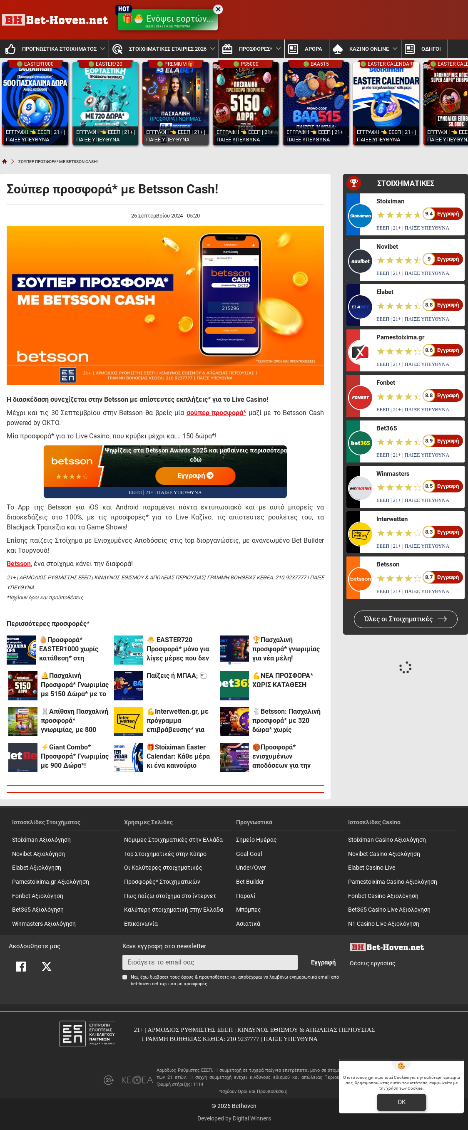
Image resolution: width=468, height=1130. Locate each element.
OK (402, 1102)
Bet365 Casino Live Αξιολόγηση (389, 909)
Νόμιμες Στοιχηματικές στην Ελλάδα (173, 839)
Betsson (387, 564)
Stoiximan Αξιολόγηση (41, 839)
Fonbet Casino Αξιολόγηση (383, 896)
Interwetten (392, 519)
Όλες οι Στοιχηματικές (405, 619)
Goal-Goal (249, 854)
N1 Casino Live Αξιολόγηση (383, 923)
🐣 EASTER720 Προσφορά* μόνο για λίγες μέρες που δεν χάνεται (178, 649)
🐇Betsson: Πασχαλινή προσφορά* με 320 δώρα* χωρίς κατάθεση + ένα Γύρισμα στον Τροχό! (286, 720)
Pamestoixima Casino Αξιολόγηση (392, 881)
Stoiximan (390, 201)
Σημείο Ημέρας (256, 839)
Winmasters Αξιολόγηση (44, 923)
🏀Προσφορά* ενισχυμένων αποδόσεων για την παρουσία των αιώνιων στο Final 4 (282, 756)
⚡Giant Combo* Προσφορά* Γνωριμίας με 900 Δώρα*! (75, 756)
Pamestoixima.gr (400, 337)
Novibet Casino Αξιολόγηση (384, 854)
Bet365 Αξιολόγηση (38, 909)
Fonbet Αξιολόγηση (37, 896)
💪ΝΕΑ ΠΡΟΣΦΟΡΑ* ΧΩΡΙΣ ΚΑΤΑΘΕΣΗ (282, 680)
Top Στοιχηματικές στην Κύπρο (165, 854)
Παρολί (246, 896)
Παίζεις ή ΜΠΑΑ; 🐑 (177, 676)
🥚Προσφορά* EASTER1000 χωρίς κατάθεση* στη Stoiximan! (68, 649)
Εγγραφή (195, 475)
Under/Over (251, 867)
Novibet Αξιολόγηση (38, 854)
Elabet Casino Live (371, 867)
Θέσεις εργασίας (373, 963)
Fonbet (385, 382)
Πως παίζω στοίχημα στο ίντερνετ (170, 896)
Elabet (384, 292)
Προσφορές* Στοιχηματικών (162, 881)
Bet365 (386, 428)
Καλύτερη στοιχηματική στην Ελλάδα (173, 909)
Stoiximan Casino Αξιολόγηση (387, 839)
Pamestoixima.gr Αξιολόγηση (50, 881)
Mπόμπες (248, 909)
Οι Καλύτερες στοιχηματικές (163, 867)
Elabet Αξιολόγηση (36, 867)
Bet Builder (250, 881)
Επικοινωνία (141, 923)
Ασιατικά (248, 923)
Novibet (387, 246)
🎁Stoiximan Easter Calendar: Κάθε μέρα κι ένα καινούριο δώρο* (178, 756)
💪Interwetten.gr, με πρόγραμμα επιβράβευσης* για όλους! (178, 720)
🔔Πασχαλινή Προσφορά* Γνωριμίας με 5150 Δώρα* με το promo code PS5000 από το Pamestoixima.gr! (75, 685)
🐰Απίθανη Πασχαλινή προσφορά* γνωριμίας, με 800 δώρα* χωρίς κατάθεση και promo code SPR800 (74, 720)
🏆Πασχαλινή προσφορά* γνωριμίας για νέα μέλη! (286, 649)
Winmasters (393, 473)
